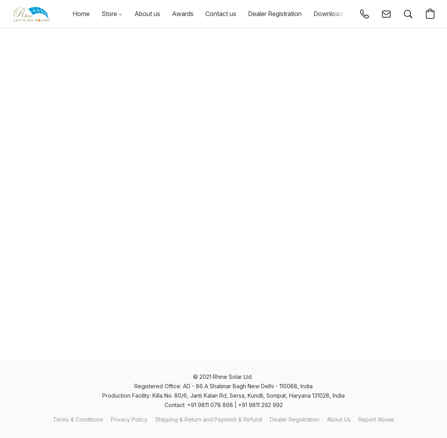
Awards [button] (183, 14)
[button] (31, 14)
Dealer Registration (294, 419)
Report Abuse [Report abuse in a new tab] (376, 419)
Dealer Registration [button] (275, 14)
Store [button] (111, 14)
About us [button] (147, 14)
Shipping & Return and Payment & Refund (208, 419)
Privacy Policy (129, 419)
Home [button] (81, 14)
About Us (339, 419)
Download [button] (328, 14)
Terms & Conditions (78, 419)
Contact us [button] (220, 14)
